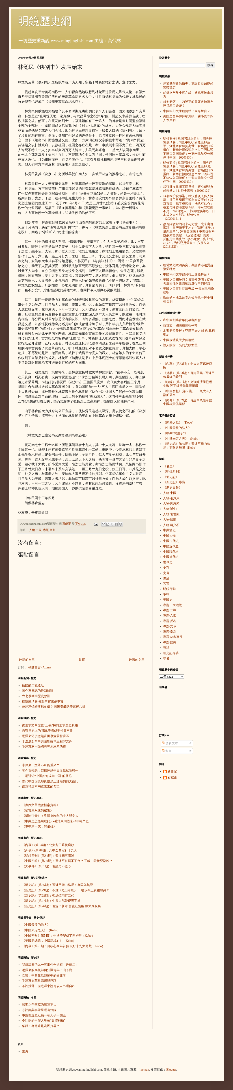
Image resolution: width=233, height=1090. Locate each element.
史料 (166, 567)
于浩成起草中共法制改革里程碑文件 (47, 741)
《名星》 (169, 466)
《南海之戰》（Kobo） (179, 422)
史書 (166, 573)
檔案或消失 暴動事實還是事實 (43, 701)
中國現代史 (171, 551)
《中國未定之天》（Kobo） (41, 930)
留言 (167, 751)
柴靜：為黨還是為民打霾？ (41, 1026)
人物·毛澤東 (171, 498)
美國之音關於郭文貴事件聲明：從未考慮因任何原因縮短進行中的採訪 (188, 281)
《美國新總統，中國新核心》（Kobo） (49, 940)
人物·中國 (35, 530)
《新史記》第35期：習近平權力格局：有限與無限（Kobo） (186, 445)
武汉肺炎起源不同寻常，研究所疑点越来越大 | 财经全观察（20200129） (188, 188)
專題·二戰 (170, 610)
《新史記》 (171, 477)
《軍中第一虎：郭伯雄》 (39, 826)
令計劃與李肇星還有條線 (39, 1010)
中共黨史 (169, 530)
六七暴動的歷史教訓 (36, 696)
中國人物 (169, 535)
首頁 (82, 659)
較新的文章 (27, 659)
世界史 (168, 562)
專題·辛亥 (49, 530)
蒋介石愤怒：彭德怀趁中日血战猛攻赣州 (50, 770)
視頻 (166, 647)
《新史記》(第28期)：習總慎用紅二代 (48, 895)
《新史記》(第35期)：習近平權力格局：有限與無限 (57, 885)
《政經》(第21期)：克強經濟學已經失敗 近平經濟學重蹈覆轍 (187, 383)
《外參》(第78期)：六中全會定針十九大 (49, 850)
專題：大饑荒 (172, 605)
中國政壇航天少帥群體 (178, 340)
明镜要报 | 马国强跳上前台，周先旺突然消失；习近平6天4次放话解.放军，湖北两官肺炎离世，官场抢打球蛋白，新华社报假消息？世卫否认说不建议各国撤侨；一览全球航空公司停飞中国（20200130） (188, 172)
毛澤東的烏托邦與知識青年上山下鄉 (47, 970)
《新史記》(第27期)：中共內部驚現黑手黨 (51, 901)
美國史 (168, 599)
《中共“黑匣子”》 (175, 433)
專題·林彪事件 (173, 637)
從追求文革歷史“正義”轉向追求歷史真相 (50, 725)
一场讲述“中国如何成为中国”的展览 (47, 776)
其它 (166, 583)
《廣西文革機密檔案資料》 (41, 805)
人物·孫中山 (171, 509)
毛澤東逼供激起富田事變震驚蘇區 (45, 736)
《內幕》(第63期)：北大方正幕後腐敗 (48, 845)
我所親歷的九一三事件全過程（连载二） (50, 964)
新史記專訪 (171, 653)
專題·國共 (170, 642)
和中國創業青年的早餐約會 (182, 320)
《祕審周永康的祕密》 (37, 810)
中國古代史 (171, 541)
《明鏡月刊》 (172, 471)
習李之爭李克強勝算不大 (39, 1004)
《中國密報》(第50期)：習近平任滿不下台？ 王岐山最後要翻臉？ (67, 861)
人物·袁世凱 (171, 514)
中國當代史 (171, 557)
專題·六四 (170, 615)
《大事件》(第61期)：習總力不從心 (46, 866)
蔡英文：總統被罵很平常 (180, 325)
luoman (144, 1069)
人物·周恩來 (171, 503)
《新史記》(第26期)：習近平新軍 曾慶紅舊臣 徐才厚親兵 (61, 906)
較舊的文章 (137, 659)
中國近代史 (171, 546)
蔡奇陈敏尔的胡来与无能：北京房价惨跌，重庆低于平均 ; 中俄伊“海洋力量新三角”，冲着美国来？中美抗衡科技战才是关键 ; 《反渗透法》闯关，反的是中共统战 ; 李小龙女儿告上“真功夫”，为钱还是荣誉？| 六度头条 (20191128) (189, 235)
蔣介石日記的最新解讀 (37, 690)
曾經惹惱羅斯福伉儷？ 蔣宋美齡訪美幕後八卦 (54, 706)
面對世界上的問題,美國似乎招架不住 (47, 730)
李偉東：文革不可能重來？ (41, 765)
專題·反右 (170, 621)
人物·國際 (170, 519)
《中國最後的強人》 (36, 925)
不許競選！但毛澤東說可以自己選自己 (48, 986)
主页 (25, 1051)
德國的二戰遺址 (33, 685)
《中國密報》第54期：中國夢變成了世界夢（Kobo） (58, 935)
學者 (166, 658)
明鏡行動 (169, 589)
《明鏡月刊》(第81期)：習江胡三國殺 (48, 855)
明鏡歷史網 (45, 21)
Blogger (171, 1069)
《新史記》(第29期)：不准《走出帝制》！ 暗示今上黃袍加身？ (66, 890)
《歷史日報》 (172, 487)
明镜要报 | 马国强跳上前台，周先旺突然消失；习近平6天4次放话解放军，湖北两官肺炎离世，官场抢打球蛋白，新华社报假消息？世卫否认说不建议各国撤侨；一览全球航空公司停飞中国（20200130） (188, 148)
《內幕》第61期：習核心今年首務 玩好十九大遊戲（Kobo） (63, 946)
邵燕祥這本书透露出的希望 (41, 786)
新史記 (172, 771)
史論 (166, 578)
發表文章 (170, 743)
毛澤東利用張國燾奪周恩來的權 (44, 746)
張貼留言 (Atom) (39, 667)
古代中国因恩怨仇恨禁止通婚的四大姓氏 (50, 781)
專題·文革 (170, 626)
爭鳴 (166, 594)
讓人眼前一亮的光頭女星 (180, 345)
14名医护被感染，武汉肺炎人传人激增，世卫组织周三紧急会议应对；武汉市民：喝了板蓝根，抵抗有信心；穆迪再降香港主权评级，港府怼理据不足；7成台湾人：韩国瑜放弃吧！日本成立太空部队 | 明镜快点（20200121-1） (189, 207)
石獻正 (172, 777)
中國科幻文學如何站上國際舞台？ (186, 111)
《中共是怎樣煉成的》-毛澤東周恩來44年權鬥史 (55, 821)
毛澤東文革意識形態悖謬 (39, 980)
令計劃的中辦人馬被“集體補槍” (43, 1020)
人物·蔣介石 (171, 525)
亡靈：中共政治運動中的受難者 (44, 975)
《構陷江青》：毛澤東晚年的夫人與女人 (50, 816)
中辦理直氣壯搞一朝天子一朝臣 (44, 1015)
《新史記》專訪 (174, 482)
